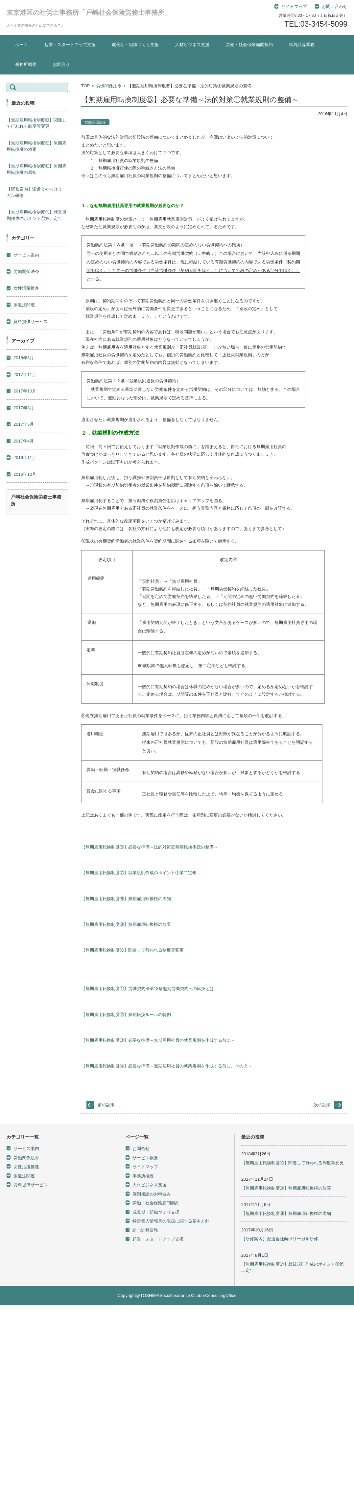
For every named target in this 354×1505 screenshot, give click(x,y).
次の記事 (322, 1104)
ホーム (21, 44)
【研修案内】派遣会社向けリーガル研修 (279, 1238)
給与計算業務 (302, 44)
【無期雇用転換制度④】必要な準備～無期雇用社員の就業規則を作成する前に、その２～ (166, 1065)
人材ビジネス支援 (192, 44)
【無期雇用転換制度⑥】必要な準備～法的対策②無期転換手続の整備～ (149, 847)
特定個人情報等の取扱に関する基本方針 (170, 1221)
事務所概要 (25, 64)
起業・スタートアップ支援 (70, 44)
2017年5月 (23, 424)
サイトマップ (145, 1166)
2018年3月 (23, 357)
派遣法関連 (24, 304)
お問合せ (61, 64)
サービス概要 (145, 1157)
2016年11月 (24, 457)
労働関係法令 (109, 85)
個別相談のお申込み (151, 1194)
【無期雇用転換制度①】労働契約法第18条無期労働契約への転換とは (147, 988)
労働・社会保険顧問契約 (249, 44)
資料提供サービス (30, 321)
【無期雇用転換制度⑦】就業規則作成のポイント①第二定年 (139, 872)
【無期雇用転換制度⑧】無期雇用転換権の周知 (126, 898)
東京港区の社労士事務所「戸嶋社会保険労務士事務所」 (89, 12)
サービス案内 (26, 255)
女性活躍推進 (26, 288)
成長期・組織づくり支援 (135, 44)
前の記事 (106, 1104)
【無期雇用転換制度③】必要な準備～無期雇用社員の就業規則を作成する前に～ (158, 1040)
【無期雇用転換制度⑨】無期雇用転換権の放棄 (126, 924)
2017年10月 (24, 391)
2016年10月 (24, 474)
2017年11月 (24, 374)
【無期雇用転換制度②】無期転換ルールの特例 (126, 1014)
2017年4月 (23, 441)
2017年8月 (23, 407)
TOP (85, 85)
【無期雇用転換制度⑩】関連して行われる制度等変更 (132, 950)
